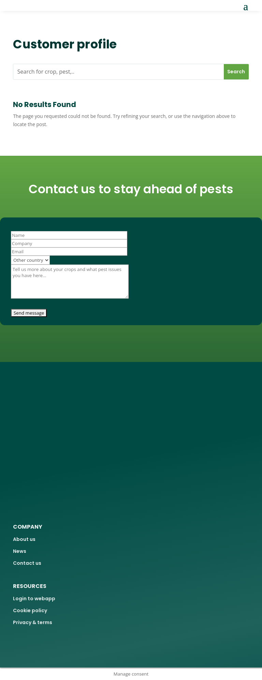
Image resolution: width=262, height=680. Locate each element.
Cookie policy (30, 610)
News (19, 551)
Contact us (27, 563)
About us (24, 539)
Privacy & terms (32, 622)
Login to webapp (34, 598)
